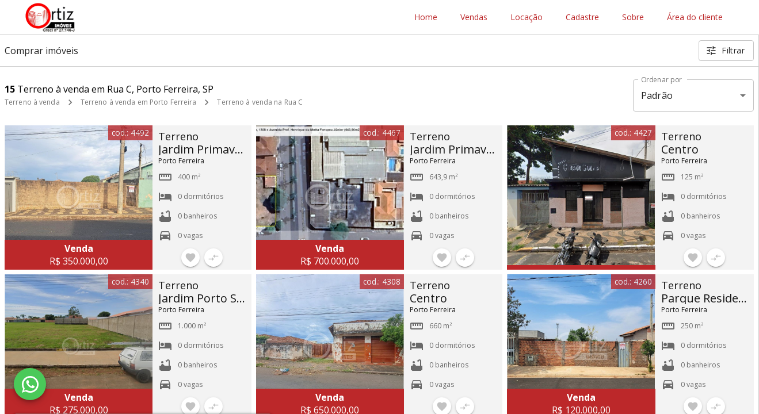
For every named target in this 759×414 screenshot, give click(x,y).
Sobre (633, 17)
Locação (526, 17)
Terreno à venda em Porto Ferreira (139, 102)
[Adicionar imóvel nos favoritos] (190, 257)
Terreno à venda (32, 102)
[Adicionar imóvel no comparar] (213, 257)
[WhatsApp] (30, 384)
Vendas (473, 17)
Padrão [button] (657, 95)
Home (425, 17)
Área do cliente (695, 17)
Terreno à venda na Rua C (260, 102)
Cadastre (582, 17)
